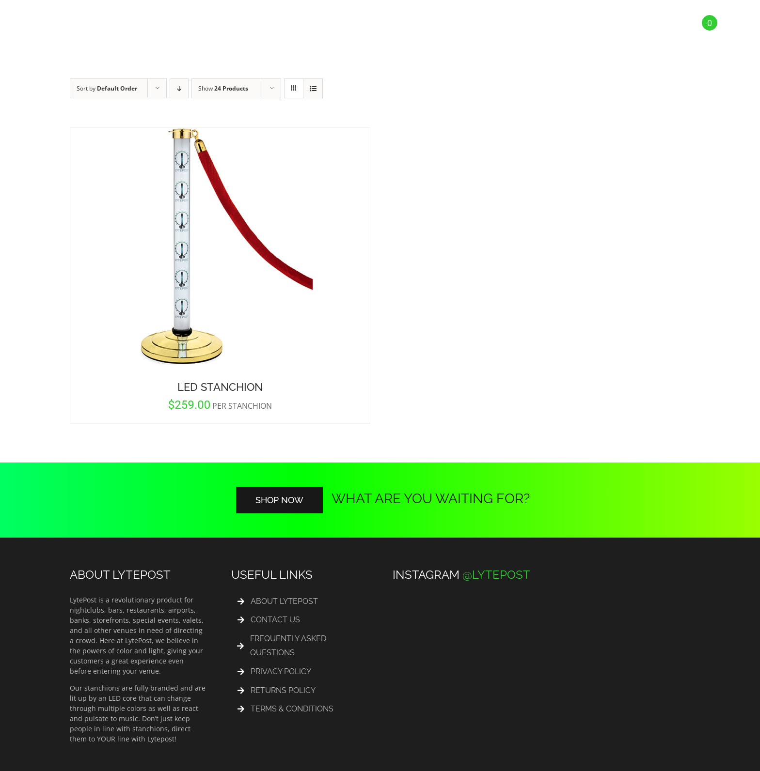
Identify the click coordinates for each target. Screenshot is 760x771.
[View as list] (312, 88)
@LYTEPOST (496, 575)
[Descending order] (179, 88)
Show (223, 88)
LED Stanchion (220, 387)
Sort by (107, 88)
